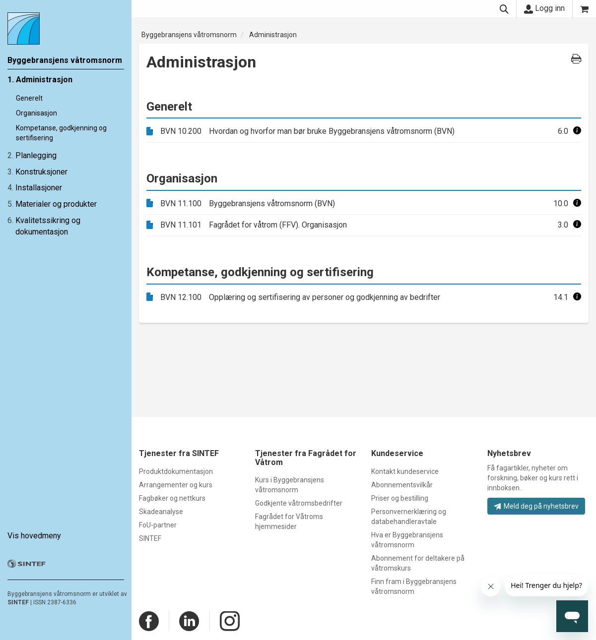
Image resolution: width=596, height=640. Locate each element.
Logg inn (544, 8)
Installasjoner (38, 187)
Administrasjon (44, 79)
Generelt (29, 98)
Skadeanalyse (161, 512)
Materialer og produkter (56, 204)
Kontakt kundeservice (405, 471)
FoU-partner (158, 525)
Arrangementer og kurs (175, 485)
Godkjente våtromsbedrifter (298, 503)
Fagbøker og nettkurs (172, 498)
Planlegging (36, 155)
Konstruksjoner (41, 171)
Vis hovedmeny (34, 535)
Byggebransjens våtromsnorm (189, 35)
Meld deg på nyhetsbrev (536, 506)
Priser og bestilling (399, 498)
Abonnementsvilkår (402, 485)
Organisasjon (36, 113)
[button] (577, 131)
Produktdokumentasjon (176, 471)
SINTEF (18, 602)
